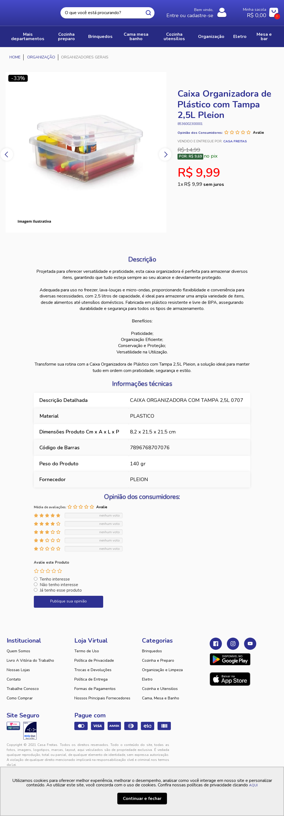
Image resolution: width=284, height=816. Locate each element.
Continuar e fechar (142, 799)
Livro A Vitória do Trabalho (30, 660)
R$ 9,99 (204, 184)
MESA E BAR (264, 36)
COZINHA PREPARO (66, 36)
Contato (14, 679)
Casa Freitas (29, 11)
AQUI (253, 785)
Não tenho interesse (59, 584)
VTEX (240, 749)
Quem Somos (18, 651)
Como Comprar (20, 698)
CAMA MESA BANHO (136, 36)
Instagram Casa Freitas (233, 644)
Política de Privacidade (94, 660)
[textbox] (107, 13)
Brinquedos (152, 651)
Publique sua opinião (68, 601)
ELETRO (240, 37)
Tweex (217, 749)
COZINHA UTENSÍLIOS (174, 36)
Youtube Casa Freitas (250, 644)
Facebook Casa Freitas (216, 644)
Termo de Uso (86, 651)
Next (165, 154)
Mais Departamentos (27, 36)
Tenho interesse (55, 579)
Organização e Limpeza (162, 670)
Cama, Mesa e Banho (160, 698)
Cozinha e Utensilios (160, 688)
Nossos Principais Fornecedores (102, 698)
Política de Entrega (91, 679)
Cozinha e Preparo (158, 660)
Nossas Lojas (18, 670)
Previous (7, 154)
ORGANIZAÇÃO (211, 37)
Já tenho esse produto (61, 590)
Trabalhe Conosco (23, 688)
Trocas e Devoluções (92, 670)
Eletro (147, 679)
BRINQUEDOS (100, 37)
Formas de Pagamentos (95, 688)
